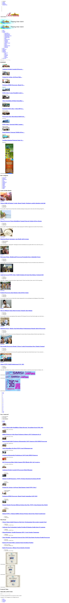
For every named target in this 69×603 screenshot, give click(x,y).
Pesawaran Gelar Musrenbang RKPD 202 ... (13, 116)
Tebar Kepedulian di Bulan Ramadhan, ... (13, 100)
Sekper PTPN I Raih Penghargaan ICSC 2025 (12, 364)
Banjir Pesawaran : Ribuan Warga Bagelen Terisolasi (16, 547)
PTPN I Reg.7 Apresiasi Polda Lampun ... (13, 124)
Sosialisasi (6, 55)
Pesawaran (6, 47)
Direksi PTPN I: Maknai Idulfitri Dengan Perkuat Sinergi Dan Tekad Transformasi (23, 513)
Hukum (3, 187)
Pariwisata (6, 52)
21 (2, 408)
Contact (3, 2)
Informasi (2, 254)
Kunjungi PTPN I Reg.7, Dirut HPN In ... (13, 108)
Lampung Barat (6, 36)
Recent (3, 421)
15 (2, 403)
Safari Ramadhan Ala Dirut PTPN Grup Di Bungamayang (17, 448)
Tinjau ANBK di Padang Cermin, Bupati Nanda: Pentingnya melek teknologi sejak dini (22, 203)
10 (2, 398)
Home (3, 30)
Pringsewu (6, 46)
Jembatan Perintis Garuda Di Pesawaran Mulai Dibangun (17, 470)
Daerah (3, 32)
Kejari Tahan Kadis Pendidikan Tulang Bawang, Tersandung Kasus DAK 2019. (22, 427)
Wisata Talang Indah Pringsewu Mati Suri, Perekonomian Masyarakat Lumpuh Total (24, 522)
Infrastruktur (2, 290)
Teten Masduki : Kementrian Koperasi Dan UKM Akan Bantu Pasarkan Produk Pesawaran (26, 537)
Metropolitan (4, 179)
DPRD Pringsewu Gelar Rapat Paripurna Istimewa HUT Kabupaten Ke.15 (21, 434)
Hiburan (3, 184)
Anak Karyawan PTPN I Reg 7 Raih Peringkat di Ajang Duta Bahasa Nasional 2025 (22, 274)
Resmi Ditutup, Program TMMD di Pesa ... (13, 132)
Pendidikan (2, 201)
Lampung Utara (6, 37)
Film (3, 180)
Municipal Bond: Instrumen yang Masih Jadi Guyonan (14, 239)
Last (3, 412)
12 (2, 400)
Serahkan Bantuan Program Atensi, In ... (12, 140)
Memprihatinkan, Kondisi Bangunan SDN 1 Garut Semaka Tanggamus (20, 532)
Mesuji (5, 43)
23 (2, 410)
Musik (3, 188)
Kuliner (3, 183)
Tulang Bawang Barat (7, 35)
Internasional (4, 182)
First (3, 392)
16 (2, 404)
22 (2, 409)
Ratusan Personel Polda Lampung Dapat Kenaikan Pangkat (17, 542)
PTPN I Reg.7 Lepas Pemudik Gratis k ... (13, 93)
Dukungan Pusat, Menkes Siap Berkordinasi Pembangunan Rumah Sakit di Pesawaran (22, 328)
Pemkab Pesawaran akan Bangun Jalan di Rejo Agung (14, 292)
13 (2, 401)
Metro (5, 38)
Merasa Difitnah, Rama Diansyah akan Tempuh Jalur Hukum (16, 310)
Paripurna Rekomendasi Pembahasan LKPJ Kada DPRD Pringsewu (20, 455)
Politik (3, 48)
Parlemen (3, 50)
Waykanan (6, 40)
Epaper (5, 56)
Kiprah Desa (4, 49)
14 (2, 402)
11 (2, 399)
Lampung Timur (7, 39)
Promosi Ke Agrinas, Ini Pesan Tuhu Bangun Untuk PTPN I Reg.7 (19, 487)
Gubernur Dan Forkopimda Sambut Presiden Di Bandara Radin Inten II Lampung (23, 527)
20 (2, 407)
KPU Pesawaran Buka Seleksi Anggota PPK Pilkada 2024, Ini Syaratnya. (21, 462)
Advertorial (4, 58)
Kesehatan (4, 186)
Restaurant (6, 54)
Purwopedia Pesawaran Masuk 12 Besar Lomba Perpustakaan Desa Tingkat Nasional (22, 346)
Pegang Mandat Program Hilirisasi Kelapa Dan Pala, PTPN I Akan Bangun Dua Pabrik (25, 505)
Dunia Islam (4, 177)
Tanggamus (6, 41)
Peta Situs (4, 599)
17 (2, 405)
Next (3, 411)
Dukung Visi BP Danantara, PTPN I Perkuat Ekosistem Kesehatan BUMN (21, 478)
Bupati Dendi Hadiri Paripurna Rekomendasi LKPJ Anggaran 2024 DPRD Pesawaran (24, 441)
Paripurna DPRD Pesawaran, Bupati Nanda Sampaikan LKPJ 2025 (19, 496)
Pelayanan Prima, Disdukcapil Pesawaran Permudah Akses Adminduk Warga (20, 257)
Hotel (5, 53)
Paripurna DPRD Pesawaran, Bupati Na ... (13, 85)
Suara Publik (2, 236)
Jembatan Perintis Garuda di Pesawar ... (12, 69)
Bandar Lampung (7, 45)
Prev (3, 393)
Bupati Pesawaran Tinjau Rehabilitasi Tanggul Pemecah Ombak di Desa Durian (21, 221)
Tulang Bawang (6, 34)
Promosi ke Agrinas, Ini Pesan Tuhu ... (12, 77)
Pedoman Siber (4, 4)
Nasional (3, 31)
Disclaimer (4, 600)
